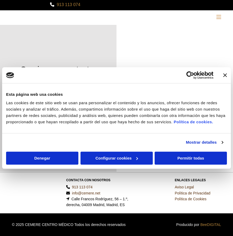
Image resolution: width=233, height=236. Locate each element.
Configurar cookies (116, 158)
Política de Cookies (191, 199)
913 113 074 (68, 4)
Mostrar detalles (201, 142)
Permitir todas (190, 158)
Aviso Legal (184, 187)
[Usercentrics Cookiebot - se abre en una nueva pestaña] (190, 75)
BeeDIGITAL (210, 225)
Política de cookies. (193, 122)
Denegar (42, 158)
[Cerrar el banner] (225, 75)
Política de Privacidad (192, 193)
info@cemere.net (86, 193)
